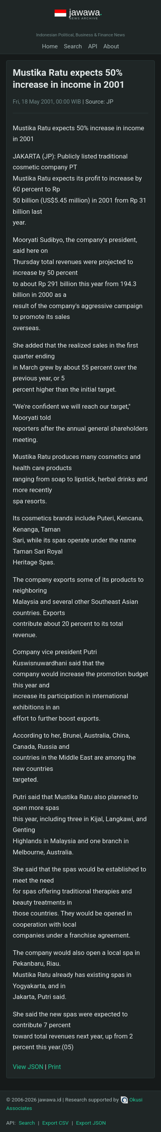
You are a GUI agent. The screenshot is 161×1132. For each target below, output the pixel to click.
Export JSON (91, 1123)
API (92, 46)
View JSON (28, 1067)
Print (54, 1067)
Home (50, 46)
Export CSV (55, 1123)
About (111, 46)
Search (73, 46)
